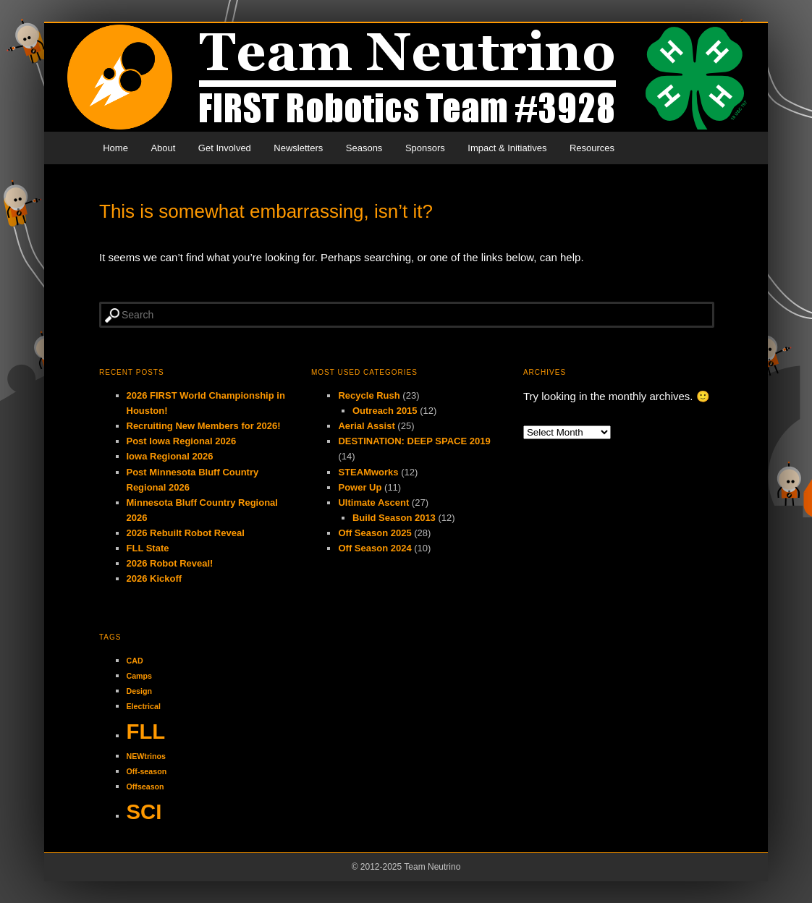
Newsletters (298, 148)
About (163, 148)
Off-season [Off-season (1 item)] (147, 771)
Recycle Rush (368, 395)
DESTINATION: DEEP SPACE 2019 (414, 441)
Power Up (359, 487)
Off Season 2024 (374, 548)
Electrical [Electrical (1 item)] (144, 706)
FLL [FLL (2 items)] (146, 731)
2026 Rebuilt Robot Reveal (186, 532)
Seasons (364, 148)
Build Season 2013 (394, 517)
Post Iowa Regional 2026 (182, 441)
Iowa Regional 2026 (170, 456)
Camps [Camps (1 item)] (140, 675)
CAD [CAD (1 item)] (135, 660)
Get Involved (224, 148)
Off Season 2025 (374, 532)
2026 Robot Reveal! (170, 563)
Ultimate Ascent (373, 502)
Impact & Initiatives (507, 148)
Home (115, 148)
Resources (592, 148)
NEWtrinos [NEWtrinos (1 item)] (146, 756)
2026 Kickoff (154, 578)
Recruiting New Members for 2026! (204, 425)
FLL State (148, 548)
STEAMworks (368, 472)
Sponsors (425, 148)
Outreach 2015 (385, 410)
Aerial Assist (366, 425)
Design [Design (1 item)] (140, 691)
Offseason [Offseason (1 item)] (145, 786)
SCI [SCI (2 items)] (144, 811)
